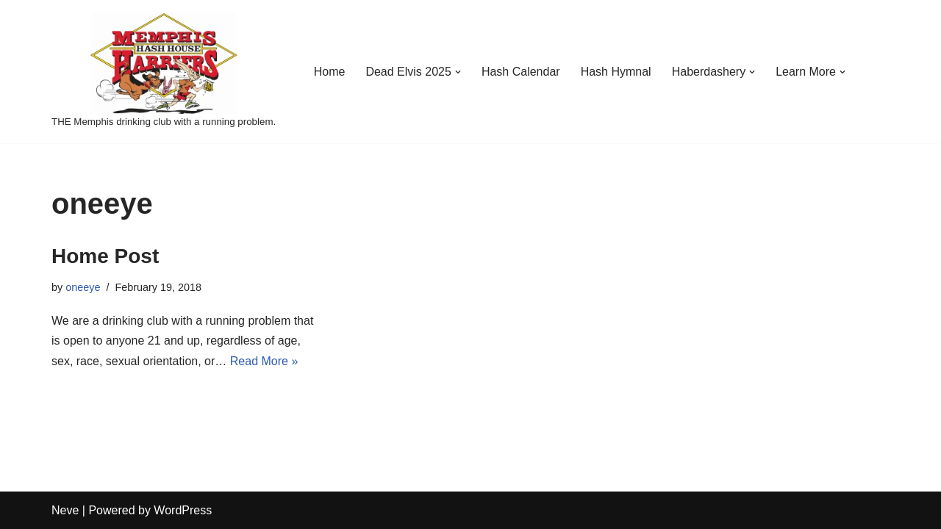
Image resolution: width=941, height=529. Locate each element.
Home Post (105, 256)
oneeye (82, 287)
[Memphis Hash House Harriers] (163, 71)
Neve (65, 510)
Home (330, 71)
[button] (458, 72)
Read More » (264, 361)
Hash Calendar (521, 71)
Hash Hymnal (616, 71)
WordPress (183, 510)
